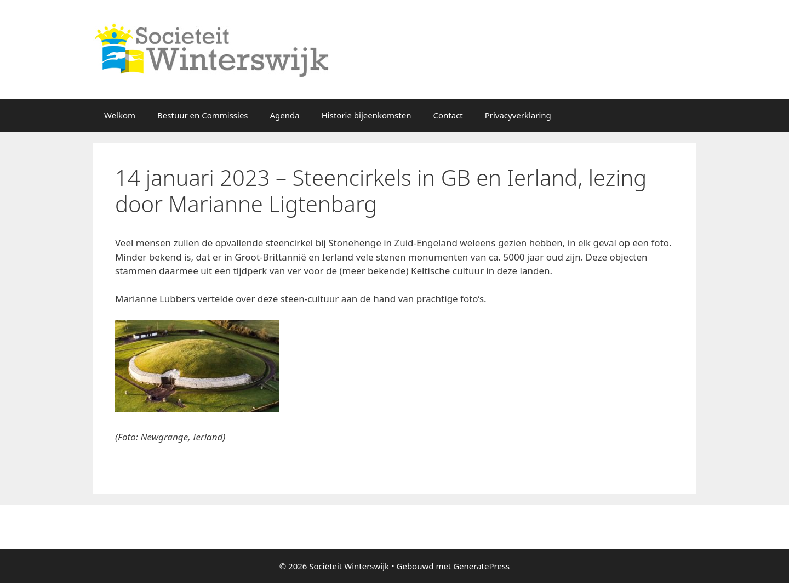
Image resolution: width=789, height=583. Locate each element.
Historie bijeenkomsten (366, 115)
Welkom (119, 115)
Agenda (285, 115)
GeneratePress (481, 566)
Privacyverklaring (518, 115)
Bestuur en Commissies (202, 115)
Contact (447, 115)
